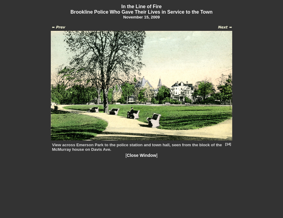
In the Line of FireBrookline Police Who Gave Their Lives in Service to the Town (141, 9)
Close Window (141, 155)
